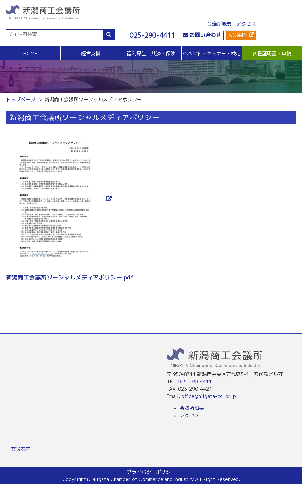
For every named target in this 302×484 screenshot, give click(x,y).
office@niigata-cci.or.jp (208, 396)
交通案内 (20, 449)
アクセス (246, 23)
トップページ (20, 99)
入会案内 (237, 34)
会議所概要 (219, 23)
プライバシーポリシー (151, 471)
